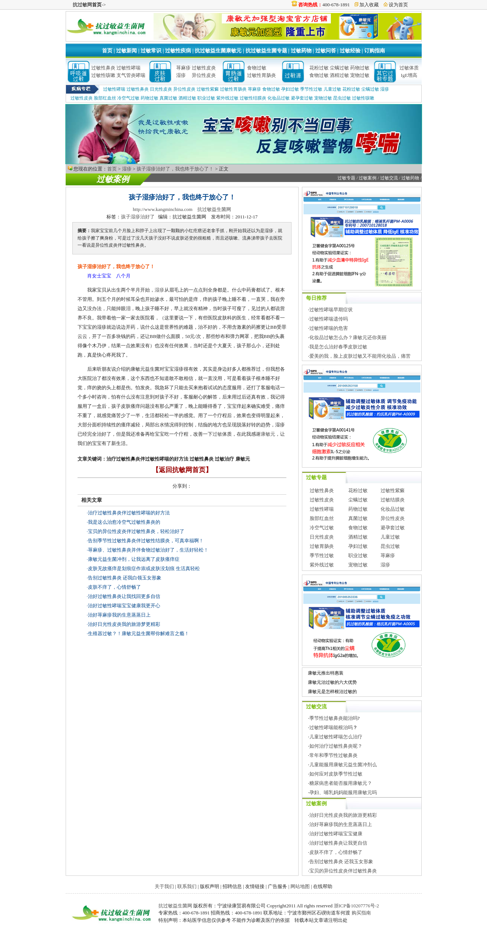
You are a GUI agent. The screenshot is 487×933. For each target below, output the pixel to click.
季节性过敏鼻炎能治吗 (333, 718)
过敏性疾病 (178, 50)
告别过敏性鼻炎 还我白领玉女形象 (124, 578)
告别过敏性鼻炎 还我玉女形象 (341, 861)
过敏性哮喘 (128, 68)
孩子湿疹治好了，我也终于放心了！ (175, 169)
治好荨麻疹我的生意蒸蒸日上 (119, 615)
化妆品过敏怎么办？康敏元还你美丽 (347, 337)
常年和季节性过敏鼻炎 (333, 755)
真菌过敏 (168, 98)
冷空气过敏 (128, 98)
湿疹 (181, 75)
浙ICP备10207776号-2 (356, 905)
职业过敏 (206, 98)
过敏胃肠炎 (322, 546)
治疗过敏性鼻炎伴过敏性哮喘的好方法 (129, 513)
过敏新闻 (126, 50)
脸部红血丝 (105, 98)
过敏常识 (151, 50)
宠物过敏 (359, 75)
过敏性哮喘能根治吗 (331, 727)
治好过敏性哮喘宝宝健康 (335, 833)
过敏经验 (350, 50)
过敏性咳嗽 (103, 75)
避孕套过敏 (302, 98)
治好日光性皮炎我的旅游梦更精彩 (124, 624)
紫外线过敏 (227, 98)
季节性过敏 (311, 89)
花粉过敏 (319, 68)
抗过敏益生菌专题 (266, 50)
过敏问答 (325, 50)
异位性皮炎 (204, 75)
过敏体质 (409, 68)
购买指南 (361, 913)
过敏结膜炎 (393, 500)
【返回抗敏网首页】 (182, 470)
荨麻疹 (183, 68)
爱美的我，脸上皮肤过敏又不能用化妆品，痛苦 (360, 356)
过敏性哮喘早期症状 (331, 309)
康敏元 (268, 434)
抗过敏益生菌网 (214, 209)
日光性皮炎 (161, 89)
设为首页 (398, 4)
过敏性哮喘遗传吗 (328, 319)
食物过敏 (256, 68)
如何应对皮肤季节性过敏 (335, 774)
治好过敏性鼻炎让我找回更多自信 (124, 596)
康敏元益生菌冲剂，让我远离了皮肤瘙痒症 (134, 559)
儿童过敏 (332, 89)
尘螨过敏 (339, 68)
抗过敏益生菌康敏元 (218, 50)
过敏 (217, 434)
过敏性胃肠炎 (261, 75)
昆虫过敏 (342, 98)
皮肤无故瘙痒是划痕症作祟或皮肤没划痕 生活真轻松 (144, 568)
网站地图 (300, 886)
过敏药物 (301, 50)
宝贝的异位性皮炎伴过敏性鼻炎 (343, 871)
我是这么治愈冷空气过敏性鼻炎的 (124, 522)
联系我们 (187, 886)
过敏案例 (112, 179)
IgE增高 (409, 75)
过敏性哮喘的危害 (328, 328)
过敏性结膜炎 (253, 98)
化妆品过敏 (278, 98)
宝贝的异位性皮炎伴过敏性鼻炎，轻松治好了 (136, 531)
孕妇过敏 (290, 89)
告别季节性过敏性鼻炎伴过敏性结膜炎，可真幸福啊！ (146, 540)
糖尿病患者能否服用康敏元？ (340, 783)
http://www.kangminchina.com (163, 209)
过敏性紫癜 (208, 89)
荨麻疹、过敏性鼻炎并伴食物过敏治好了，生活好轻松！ (148, 550)
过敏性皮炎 (204, 68)
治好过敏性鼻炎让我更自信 (338, 843)
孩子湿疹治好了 (138, 217)
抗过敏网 (82, 4)
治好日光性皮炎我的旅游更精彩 (343, 815)
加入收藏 (369, 4)
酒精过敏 (339, 75)
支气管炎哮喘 (130, 75)
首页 (107, 50)
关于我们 (164, 886)
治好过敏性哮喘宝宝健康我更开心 (124, 605)
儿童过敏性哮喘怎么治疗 (335, 736)
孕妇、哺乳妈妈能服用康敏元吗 (343, 792)
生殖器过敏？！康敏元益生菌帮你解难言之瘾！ (138, 633)
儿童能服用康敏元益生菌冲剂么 (343, 764)
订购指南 (374, 50)
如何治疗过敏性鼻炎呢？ (335, 746)
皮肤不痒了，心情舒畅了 (114, 587)
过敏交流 (389, 178)
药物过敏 (359, 68)
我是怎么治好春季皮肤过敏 (338, 347)
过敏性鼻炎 (103, 68)
